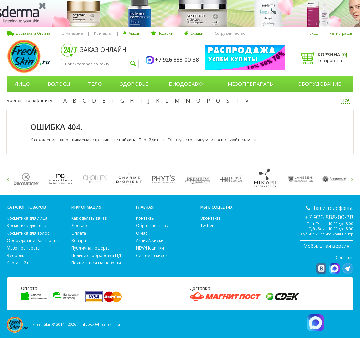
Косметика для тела (26, 225)
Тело (95, 83)
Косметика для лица (27, 218)
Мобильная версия (326, 245)
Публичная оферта (90, 248)
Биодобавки (187, 83)
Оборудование (319, 83)
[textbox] (100, 64)
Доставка (80, 225)
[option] (27, 179)
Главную (176, 140)
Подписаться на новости (96, 263)
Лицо (22, 83)
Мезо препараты (23, 248)
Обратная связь (152, 225)
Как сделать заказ (89, 218)
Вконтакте (210, 218)
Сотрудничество (230, 33)
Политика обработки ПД (96, 255)
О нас (141, 233)
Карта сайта (19, 263)
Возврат (79, 240)
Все (345, 100)
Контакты (103, 33)
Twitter (207, 225)
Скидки (196, 33)
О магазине (72, 33)
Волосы (59, 83)
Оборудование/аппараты (32, 240)
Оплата (78, 233)
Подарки (165, 33)
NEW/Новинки (150, 248)
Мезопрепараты (251, 83)
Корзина (332, 54)
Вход (313, 33)
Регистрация (341, 33)
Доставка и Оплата (33, 33)
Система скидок (152, 255)
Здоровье (134, 83)
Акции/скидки (150, 240)
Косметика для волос (28, 233)
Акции (134, 33)
